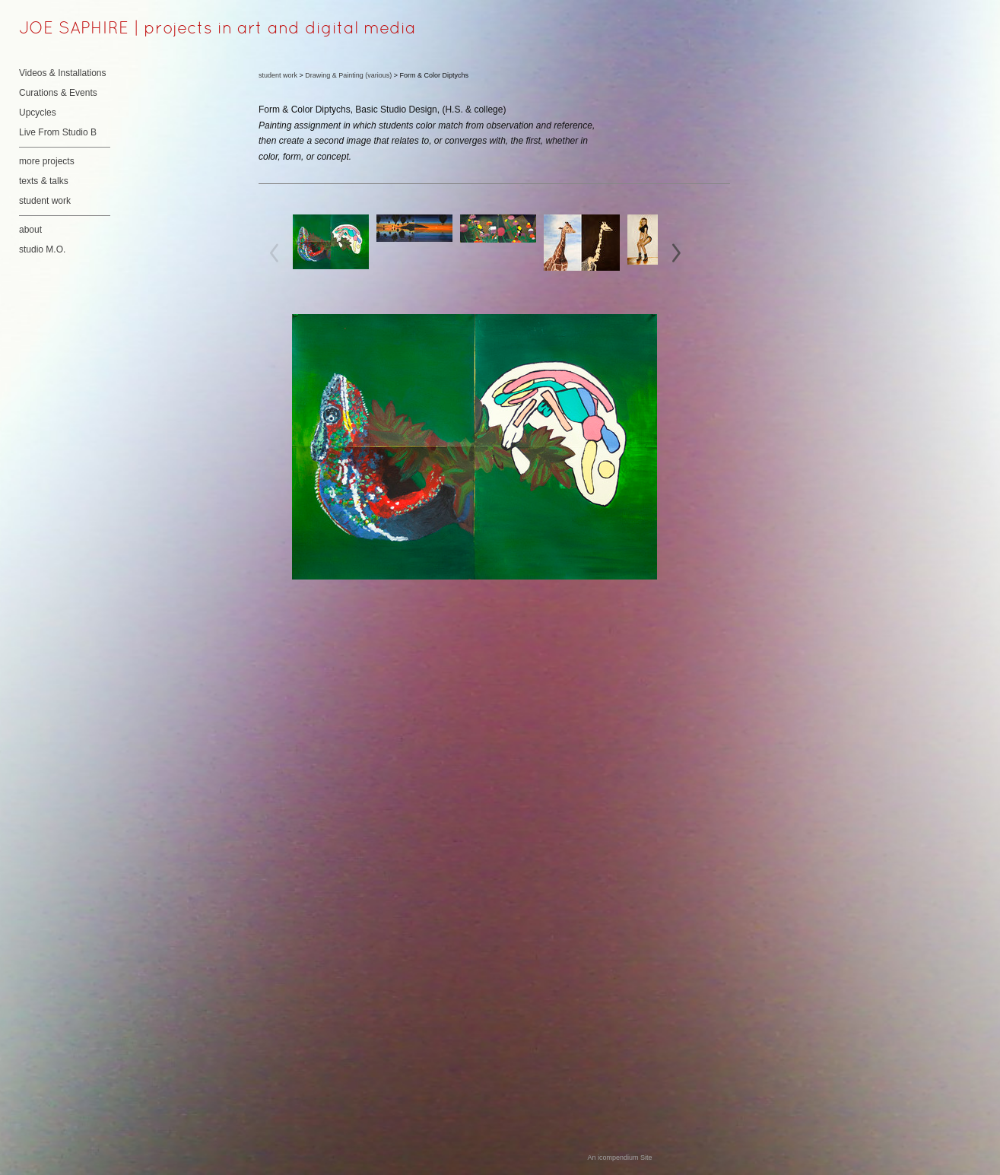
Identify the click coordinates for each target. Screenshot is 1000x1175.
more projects (47, 161)
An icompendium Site (619, 1157)
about (30, 229)
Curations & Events (58, 92)
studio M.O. (42, 249)
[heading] (57, 29)
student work (45, 200)
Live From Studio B (58, 132)
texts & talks (43, 181)
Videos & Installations (62, 73)
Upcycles (37, 112)
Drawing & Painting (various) (348, 75)
